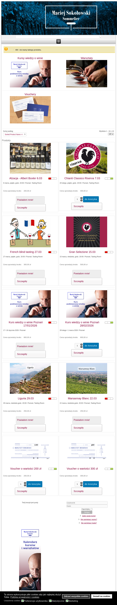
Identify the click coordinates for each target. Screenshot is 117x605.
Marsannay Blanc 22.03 (82, 398)
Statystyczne (58, 601)
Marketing (73, 601)
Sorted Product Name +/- (14, 134)
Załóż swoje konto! (89, 516)
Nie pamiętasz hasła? (89, 523)
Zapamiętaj (86, 509)
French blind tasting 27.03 (25, 251)
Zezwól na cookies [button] (101, 596)
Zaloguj (86, 512)
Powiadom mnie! (25, 200)
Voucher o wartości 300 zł (82, 468)
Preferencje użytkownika (36, 601)
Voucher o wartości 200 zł (25, 468)
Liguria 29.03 (26, 398)
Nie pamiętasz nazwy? (89, 519)
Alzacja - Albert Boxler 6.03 (25, 178)
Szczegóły (22, 207)
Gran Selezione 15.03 (82, 251)
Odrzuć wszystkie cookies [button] (76, 596)
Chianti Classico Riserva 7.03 (82, 178)
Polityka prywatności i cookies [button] (24, 597)
